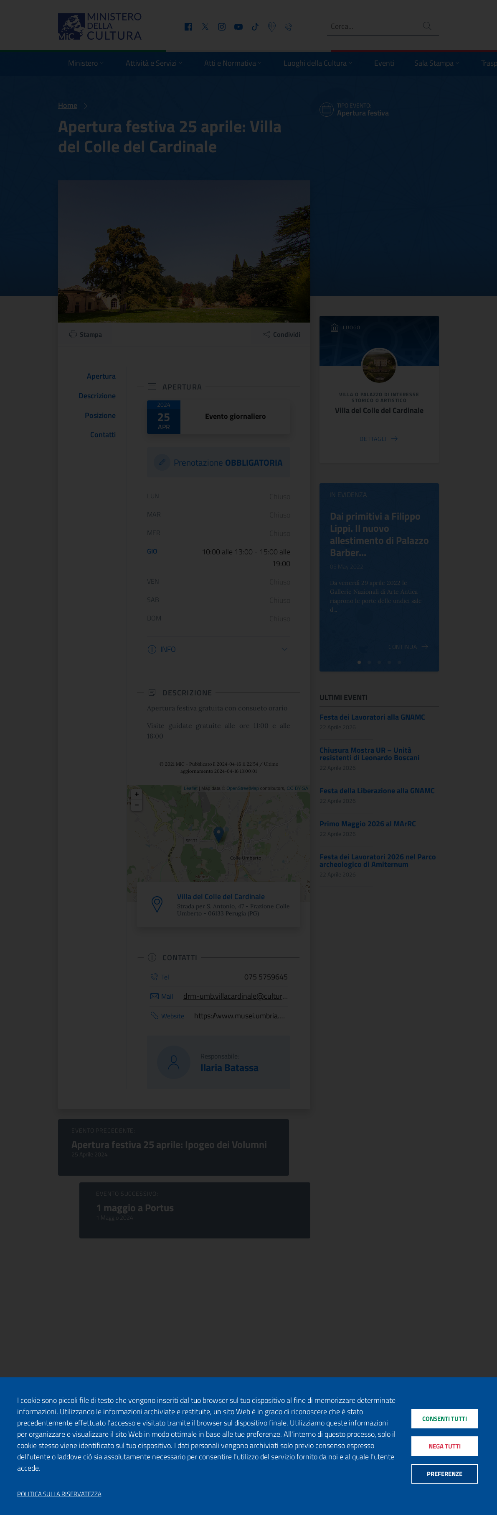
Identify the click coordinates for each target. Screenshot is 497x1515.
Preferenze (444, 1474)
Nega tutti (445, 1446)
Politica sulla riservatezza (59, 1494)
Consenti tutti (444, 1418)
